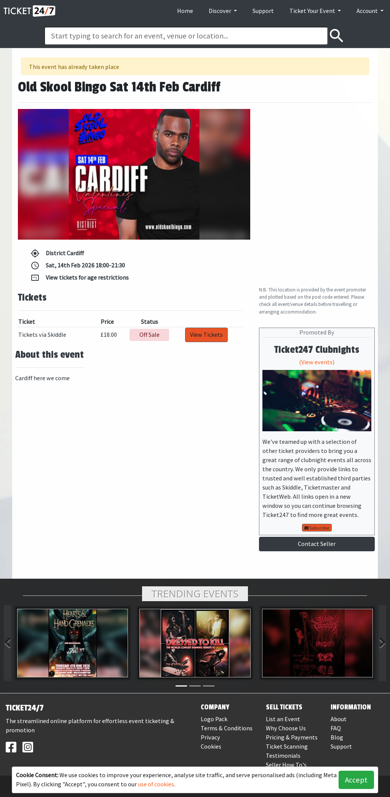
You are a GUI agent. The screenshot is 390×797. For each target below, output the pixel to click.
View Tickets (206, 335)
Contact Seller (317, 544)
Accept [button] (356, 780)
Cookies (211, 747)
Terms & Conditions (227, 728)
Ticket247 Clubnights (316, 349)
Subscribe (316, 528)
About (339, 719)
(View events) (316, 362)
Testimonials (283, 756)
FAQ (336, 728)
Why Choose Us (286, 728)
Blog (337, 737)
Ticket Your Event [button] (312, 11)
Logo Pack (214, 719)
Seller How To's (286, 765)
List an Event (283, 719)
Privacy (210, 737)
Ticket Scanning (287, 747)
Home (185, 11)
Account (367, 11)
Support (263, 11)
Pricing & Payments (292, 737)
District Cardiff (57, 253)
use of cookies (156, 784)
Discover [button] (220, 11)
